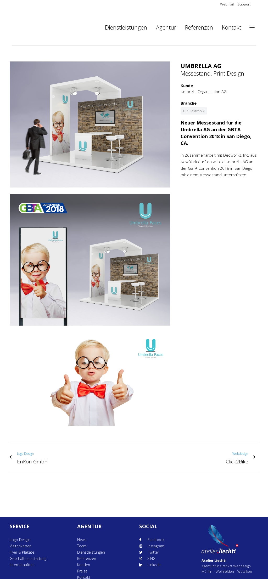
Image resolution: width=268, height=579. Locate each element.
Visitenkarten (20, 545)
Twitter (153, 552)
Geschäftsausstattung (28, 558)
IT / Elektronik (193, 111)
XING (151, 558)
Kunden (83, 564)
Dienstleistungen (91, 552)
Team (82, 545)
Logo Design (20, 539)
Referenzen (86, 558)
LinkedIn (154, 564)
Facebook (155, 539)
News (81, 539)
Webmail (227, 4)
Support (244, 4)
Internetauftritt (22, 564)
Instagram (156, 545)
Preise (82, 571)
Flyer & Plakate (22, 552)
